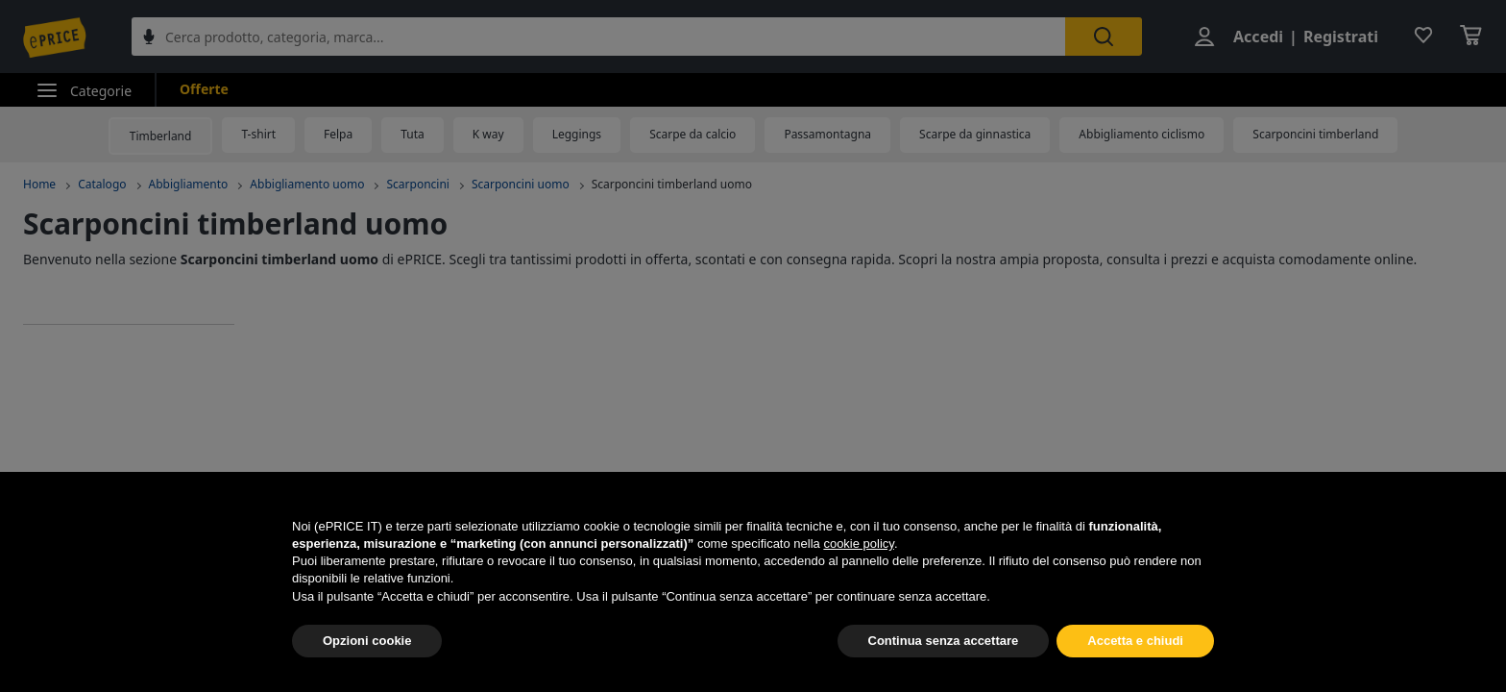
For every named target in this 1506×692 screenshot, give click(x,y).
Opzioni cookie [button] (367, 640)
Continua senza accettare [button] (943, 640)
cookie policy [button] (858, 543)
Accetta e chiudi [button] (1135, 640)
